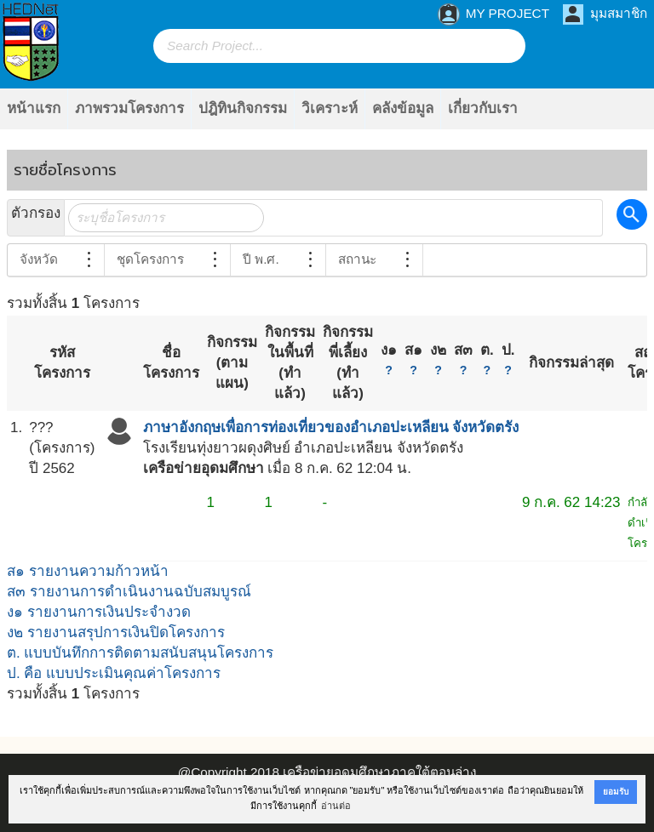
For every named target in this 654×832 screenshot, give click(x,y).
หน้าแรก (33, 108)
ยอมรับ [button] (615, 791)
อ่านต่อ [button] (336, 806)
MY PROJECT (494, 14)
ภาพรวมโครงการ (129, 108)
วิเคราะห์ (329, 108)
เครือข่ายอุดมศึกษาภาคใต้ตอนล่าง (379, 772)
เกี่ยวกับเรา (483, 108)
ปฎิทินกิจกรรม (242, 108)
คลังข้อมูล (402, 108)
